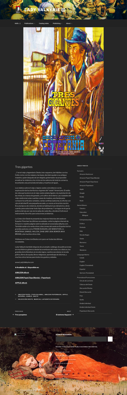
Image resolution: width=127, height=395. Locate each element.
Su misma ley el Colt (62, 352)
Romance (83, 242)
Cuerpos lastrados (62, 378)
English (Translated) (86, 265)
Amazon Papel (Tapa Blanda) (31, 294)
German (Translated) (87, 273)
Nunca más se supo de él (64, 363)
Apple (65, 294)
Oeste (35, 296)
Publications (30, 23)
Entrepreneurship (86, 220)
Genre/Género (82, 205)
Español (21, 296)
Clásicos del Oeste (86, 284)
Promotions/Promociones (86, 277)
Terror (82, 246)
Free (81, 296)
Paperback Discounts (87, 311)
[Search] (110, 339)
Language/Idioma (83, 255)
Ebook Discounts (85, 292)
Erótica (82, 223)
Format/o (80, 171)
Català (82, 258)
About (69, 23)
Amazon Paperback (53, 294)
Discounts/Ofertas (86, 288)
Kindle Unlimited (85, 303)
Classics (82, 208)
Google (82, 193)
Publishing (58, 23)
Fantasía (82, 227)
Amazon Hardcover (86, 174)
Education (83, 212)
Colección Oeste (25, 299)
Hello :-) (17, 23)
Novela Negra (84, 235)
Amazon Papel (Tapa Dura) (89, 182)
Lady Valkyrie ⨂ (44, 9)
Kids (81, 231)
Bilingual (85, 215)
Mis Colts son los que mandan (66, 359)
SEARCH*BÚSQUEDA (64, 334)
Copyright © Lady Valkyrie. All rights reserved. (29, 390)
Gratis (82, 300)
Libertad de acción (62, 374)
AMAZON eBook (22, 273)
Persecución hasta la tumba (65, 356)
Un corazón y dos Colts (63, 371)
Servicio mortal (61, 367)
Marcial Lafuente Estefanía (47, 299)
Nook (81, 201)
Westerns (83, 250)
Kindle (29, 296)
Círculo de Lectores (86, 281)
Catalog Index (44, 23)
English (82, 261)
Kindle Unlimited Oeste (87, 307)
